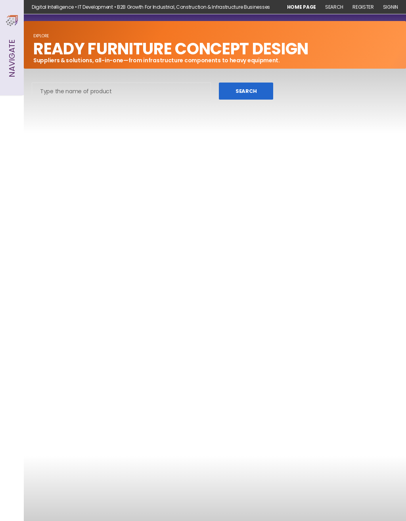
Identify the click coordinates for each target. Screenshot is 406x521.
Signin (390, 7)
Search (334, 7)
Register (363, 7)
